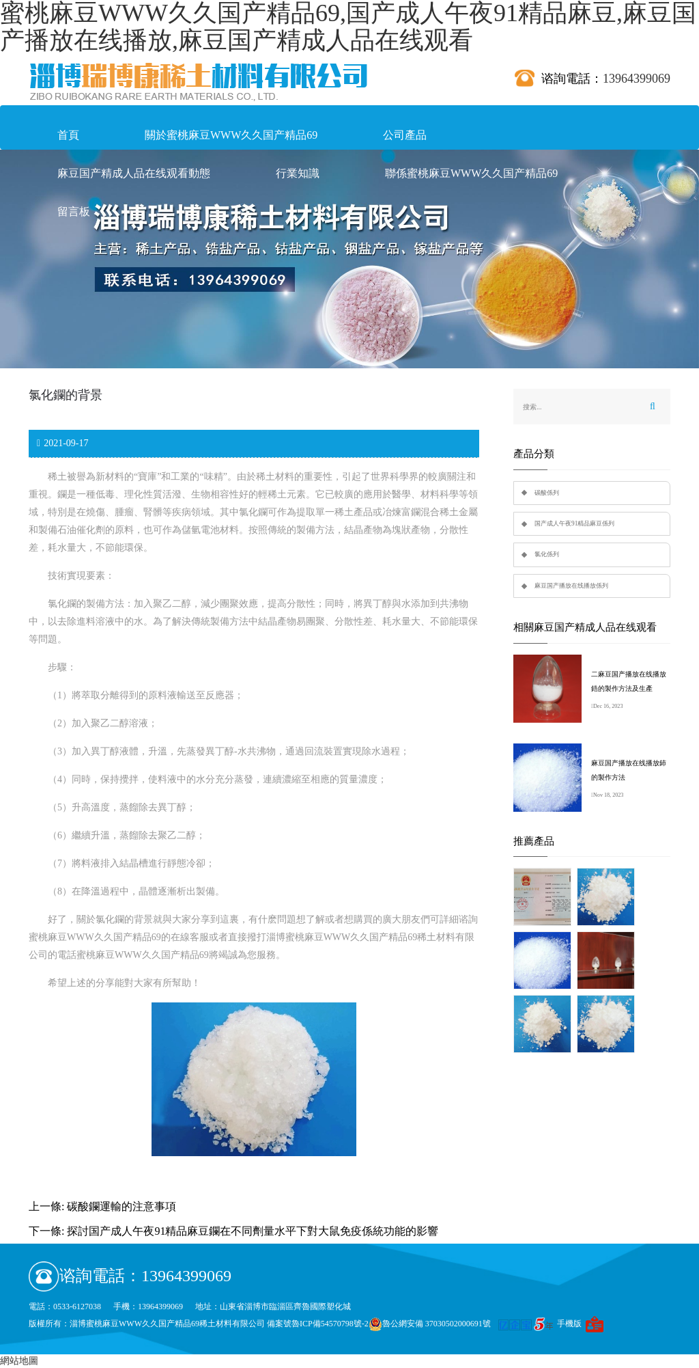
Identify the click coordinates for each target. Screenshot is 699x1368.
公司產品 (405, 135)
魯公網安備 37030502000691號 (430, 1323)
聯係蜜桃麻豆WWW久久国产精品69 (471, 173)
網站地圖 (19, 1361)
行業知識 (297, 173)
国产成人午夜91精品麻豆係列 (574, 523)
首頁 (68, 135)
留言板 (73, 211)
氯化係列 (546, 554)
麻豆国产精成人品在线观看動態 (133, 173)
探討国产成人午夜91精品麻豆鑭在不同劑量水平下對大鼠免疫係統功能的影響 (252, 1231)
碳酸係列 (546, 492)
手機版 (569, 1323)
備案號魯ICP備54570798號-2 (318, 1323)
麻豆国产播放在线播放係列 (571, 585)
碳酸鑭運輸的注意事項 (121, 1206)
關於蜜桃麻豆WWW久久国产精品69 (231, 135)
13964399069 (636, 78)
